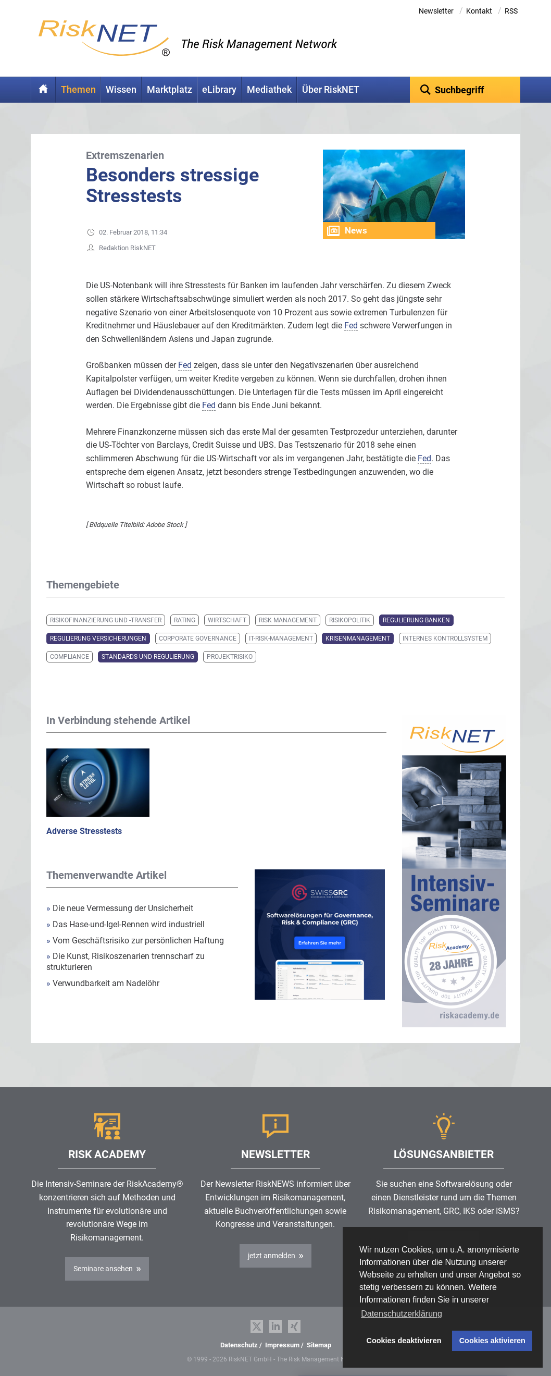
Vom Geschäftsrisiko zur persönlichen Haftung (135, 940)
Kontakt (479, 11)
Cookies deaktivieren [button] (404, 1340)
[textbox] (465, 90)
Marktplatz (169, 89)
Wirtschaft (227, 620)
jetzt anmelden (271, 1255)
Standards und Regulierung (148, 656)
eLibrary (219, 89)
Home (43, 90)
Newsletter (436, 11)
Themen (78, 89)
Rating (184, 620)
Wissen (121, 89)
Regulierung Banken (416, 620)
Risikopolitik (349, 620)
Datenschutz (239, 1345)
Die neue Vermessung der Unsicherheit (119, 908)
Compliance (69, 656)
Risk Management (288, 620)
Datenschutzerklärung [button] (401, 1313)
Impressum (282, 1345)
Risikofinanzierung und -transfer (105, 620)
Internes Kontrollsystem (445, 638)
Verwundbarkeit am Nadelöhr (102, 983)
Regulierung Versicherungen (98, 638)
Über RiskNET (330, 89)
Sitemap (319, 1345)
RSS (511, 11)
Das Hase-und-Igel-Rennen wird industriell (125, 924)
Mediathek (269, 89)
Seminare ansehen (103, 1268)
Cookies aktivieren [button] (492, 1340)
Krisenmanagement (357, 638)
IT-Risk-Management (281, 638)
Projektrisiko (230, 656)
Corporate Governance (197, 638)
